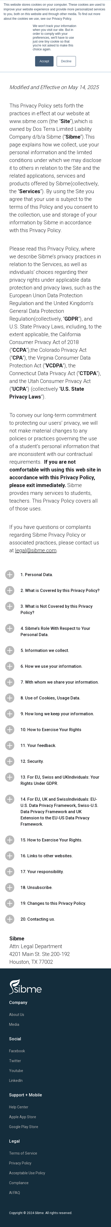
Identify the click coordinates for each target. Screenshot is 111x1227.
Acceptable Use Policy (27, 1173)
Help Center (18, 1107)
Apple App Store (22, 1117)
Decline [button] (66, 61)
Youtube (16, 1071)
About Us (16, 1015)
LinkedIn (16, 1080)
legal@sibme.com (35, 550)
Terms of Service (23, 1153)
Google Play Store (23, 1127)
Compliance (19, 1183)
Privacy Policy (20, 1163)
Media (14, 1024)
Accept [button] (44, 61)
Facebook (17, 1051)
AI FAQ (14, 1193)
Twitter (15, 1061)
